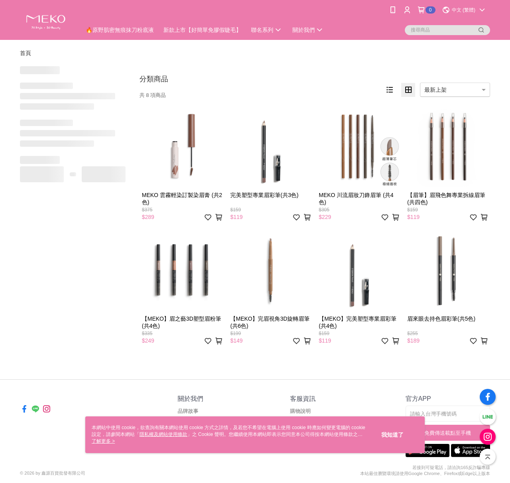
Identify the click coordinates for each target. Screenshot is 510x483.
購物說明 (300, 411)
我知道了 (392, 435)
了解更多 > (103, 441)
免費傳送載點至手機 (447, 433)
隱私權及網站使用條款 (163, 434)
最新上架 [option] (435, 90)
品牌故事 (188, 411)
